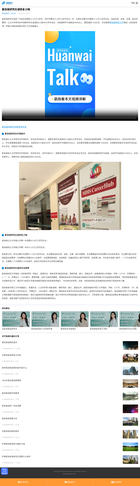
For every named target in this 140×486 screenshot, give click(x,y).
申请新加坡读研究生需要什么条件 (16, 457)
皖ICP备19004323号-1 (70, 474)
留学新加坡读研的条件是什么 (14, 368)
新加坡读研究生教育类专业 (14, 127)
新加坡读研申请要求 (10, 393)
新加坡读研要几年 (9, 418)
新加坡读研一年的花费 (11, 406)
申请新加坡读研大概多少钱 (13, 444)
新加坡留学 (6, 13)
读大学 (13, 13)
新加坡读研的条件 (9, 342)
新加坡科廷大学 (116, 22)
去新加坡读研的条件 (10, 431)
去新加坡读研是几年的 (11, 355)
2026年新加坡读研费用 (11, 380)
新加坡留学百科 (9, 348)
